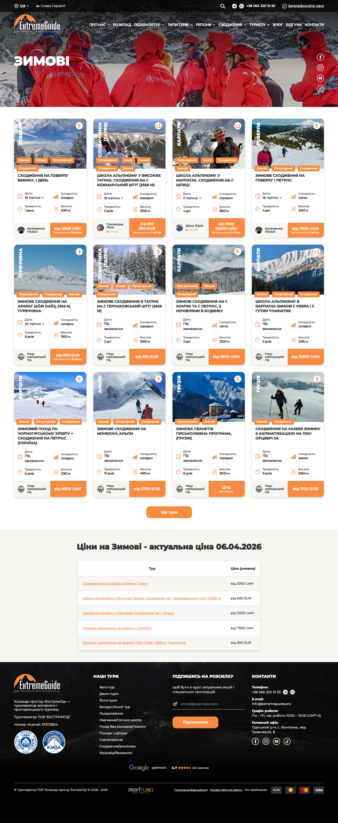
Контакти (314, 25)
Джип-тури (109, 694)
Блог (278, 25)
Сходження (230, 25)
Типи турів (178, 25)
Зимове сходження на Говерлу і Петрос (117, 628)
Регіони (203, 25)
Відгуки (293, 25)
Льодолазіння (111, 713)
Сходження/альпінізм (117, 746)
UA (22, 6)
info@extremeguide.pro (271, 704)
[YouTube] (320, 78)
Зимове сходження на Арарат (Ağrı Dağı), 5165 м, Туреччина (134, 643)
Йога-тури (108, 700)
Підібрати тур (147, 25)
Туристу (258, 25)
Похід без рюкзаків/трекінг (122, 726)
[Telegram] (234, 6)
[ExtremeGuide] (48, 25)
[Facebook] (320, 57)
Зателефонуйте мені (303, 6)
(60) (200, 767)
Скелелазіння (111, 740)
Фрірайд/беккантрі (115, 753)
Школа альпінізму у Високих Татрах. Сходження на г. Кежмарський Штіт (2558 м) (152, 598)
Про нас (97, 25)
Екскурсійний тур (114, 707)
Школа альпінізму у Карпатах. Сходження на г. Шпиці (128, 613)
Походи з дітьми (113, 733)
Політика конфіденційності (191, 790)
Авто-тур (107, 687)
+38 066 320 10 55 (266, 692)
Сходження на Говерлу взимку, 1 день (115, 583)
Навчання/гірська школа (120, 720)
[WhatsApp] (241, 6)
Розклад (122, 25)
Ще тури (169, 512)
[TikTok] (320, 88)
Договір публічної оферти (226, 790)
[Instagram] (320, 67)
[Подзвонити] (260, 6)
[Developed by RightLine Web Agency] (141, 790)
